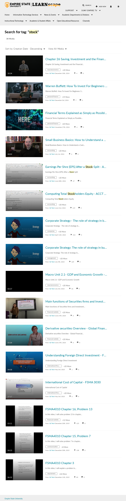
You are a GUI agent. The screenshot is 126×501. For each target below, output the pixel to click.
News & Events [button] (50, 15)
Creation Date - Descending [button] (23, 48)
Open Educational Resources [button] (68, 21)
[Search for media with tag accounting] (52, 151)
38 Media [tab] (10, 38)
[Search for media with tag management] (52, 259)
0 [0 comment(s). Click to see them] (83, 73)
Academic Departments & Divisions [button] (75, 15)
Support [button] (69, 10)
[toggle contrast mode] (118, 6)
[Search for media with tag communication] (53, 447)
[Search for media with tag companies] (51, 232)
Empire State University (14, 499)
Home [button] (7, 15)
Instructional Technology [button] (14, 21)
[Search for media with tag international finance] (54, 366)
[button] (87, 5)
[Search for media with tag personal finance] (53, 97)
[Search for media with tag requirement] (52, 474)
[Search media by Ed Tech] (52, 73)
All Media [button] (56, 48)
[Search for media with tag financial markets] (53, 312)
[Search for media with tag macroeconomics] (53, 70)
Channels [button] (86, 21)
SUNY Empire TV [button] (89, 10)
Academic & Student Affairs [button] (40, 21)
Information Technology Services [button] (25, 15)
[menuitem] (9, 14)
